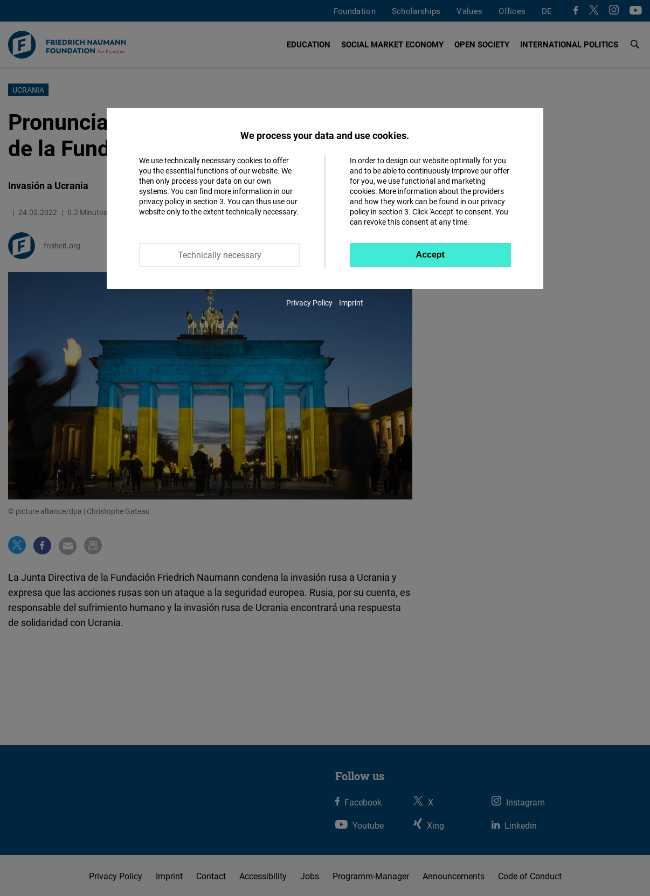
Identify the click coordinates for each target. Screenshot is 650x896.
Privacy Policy (309, 302)
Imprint (351, 302)
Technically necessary (219, 255)
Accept (430, 254)
